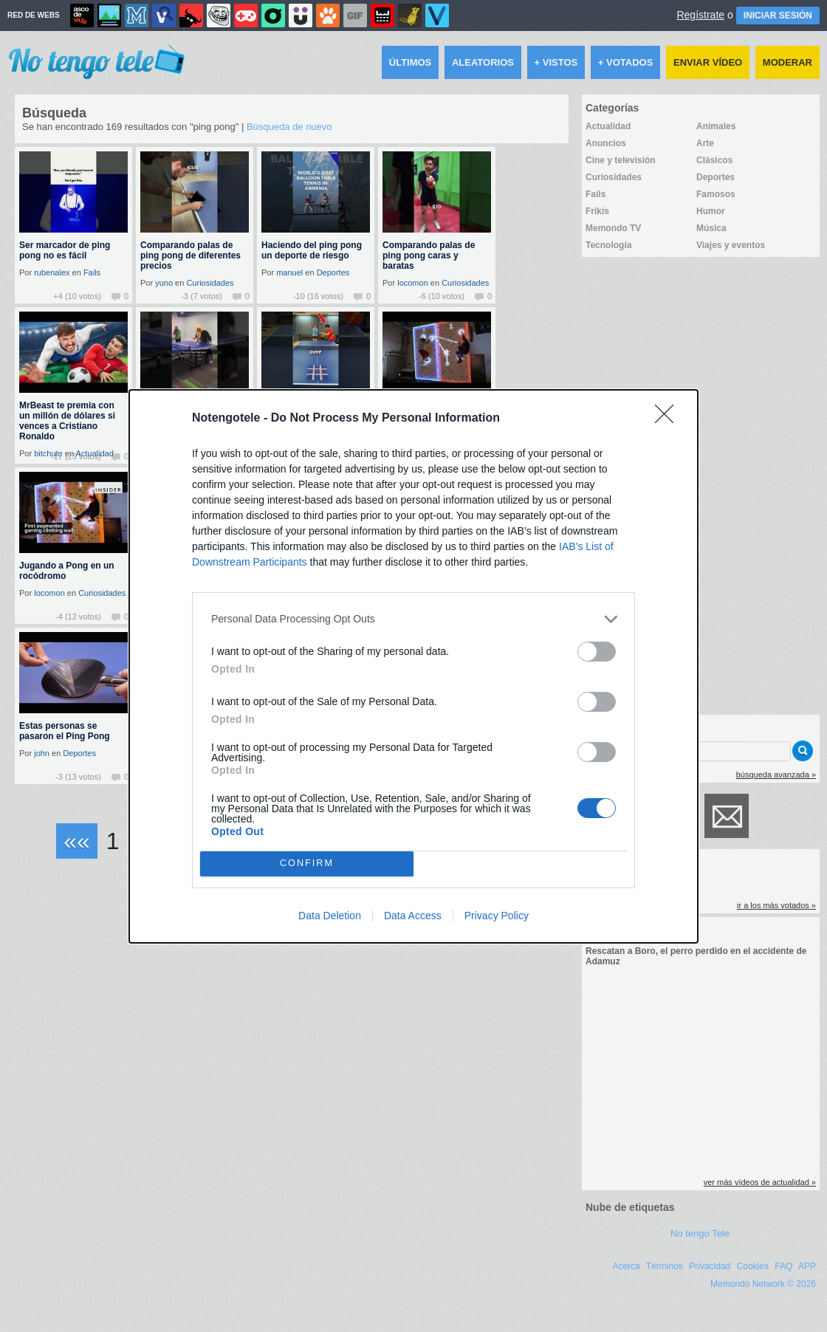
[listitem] (413, 619)
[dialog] (413, 666)
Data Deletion (329, 915)
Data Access (413, 915)
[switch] (596, 652)
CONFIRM (306, 863)
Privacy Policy (496, 915)
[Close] (669, 419)
